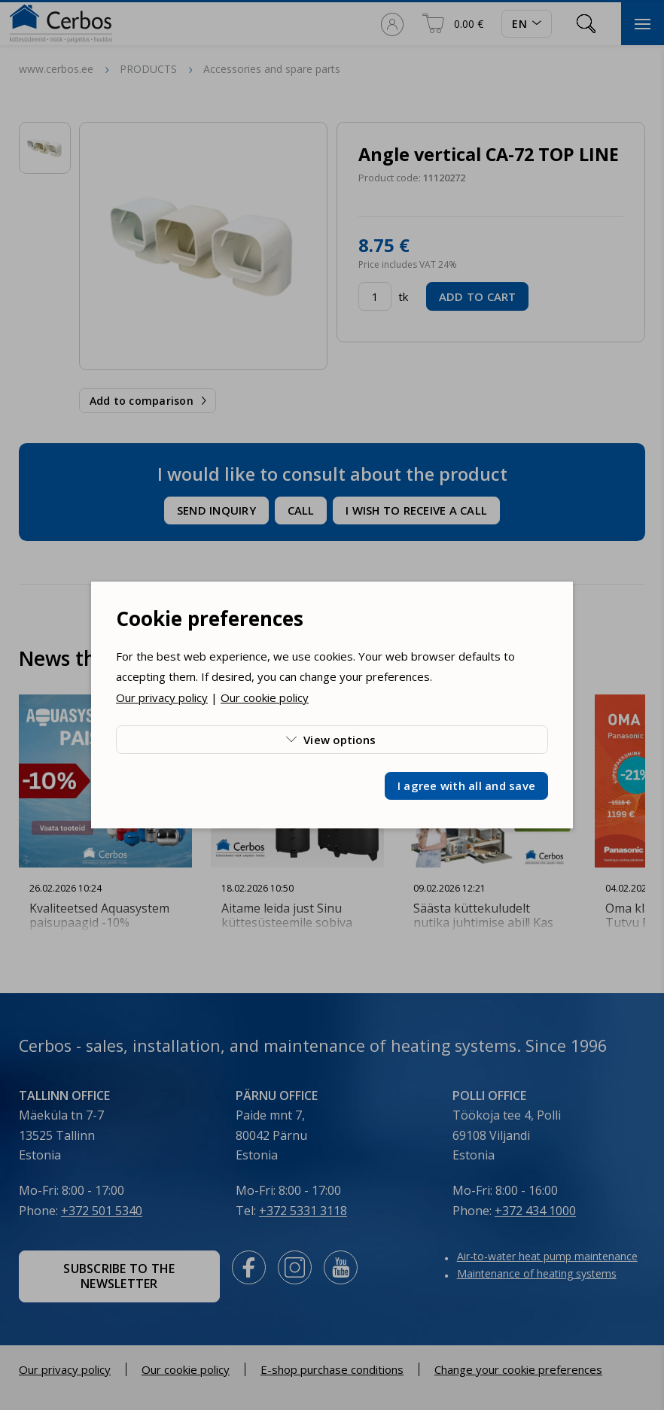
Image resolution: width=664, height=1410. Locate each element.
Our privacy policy (162, 697)
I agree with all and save (466, 785)
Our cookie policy (265, 697)
